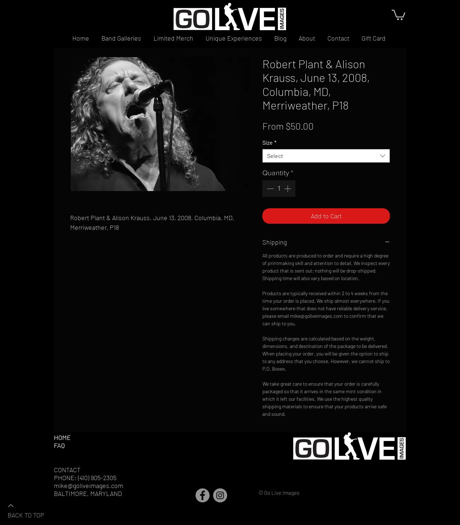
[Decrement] (269, 188)
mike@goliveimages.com (88, 485)
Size (269, 142)
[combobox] (326, 156)
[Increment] (288, 188)
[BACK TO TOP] (32, 510)
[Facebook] (203, 495)
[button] (398, 14)
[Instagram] (220, 495)
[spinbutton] (279, 188)
